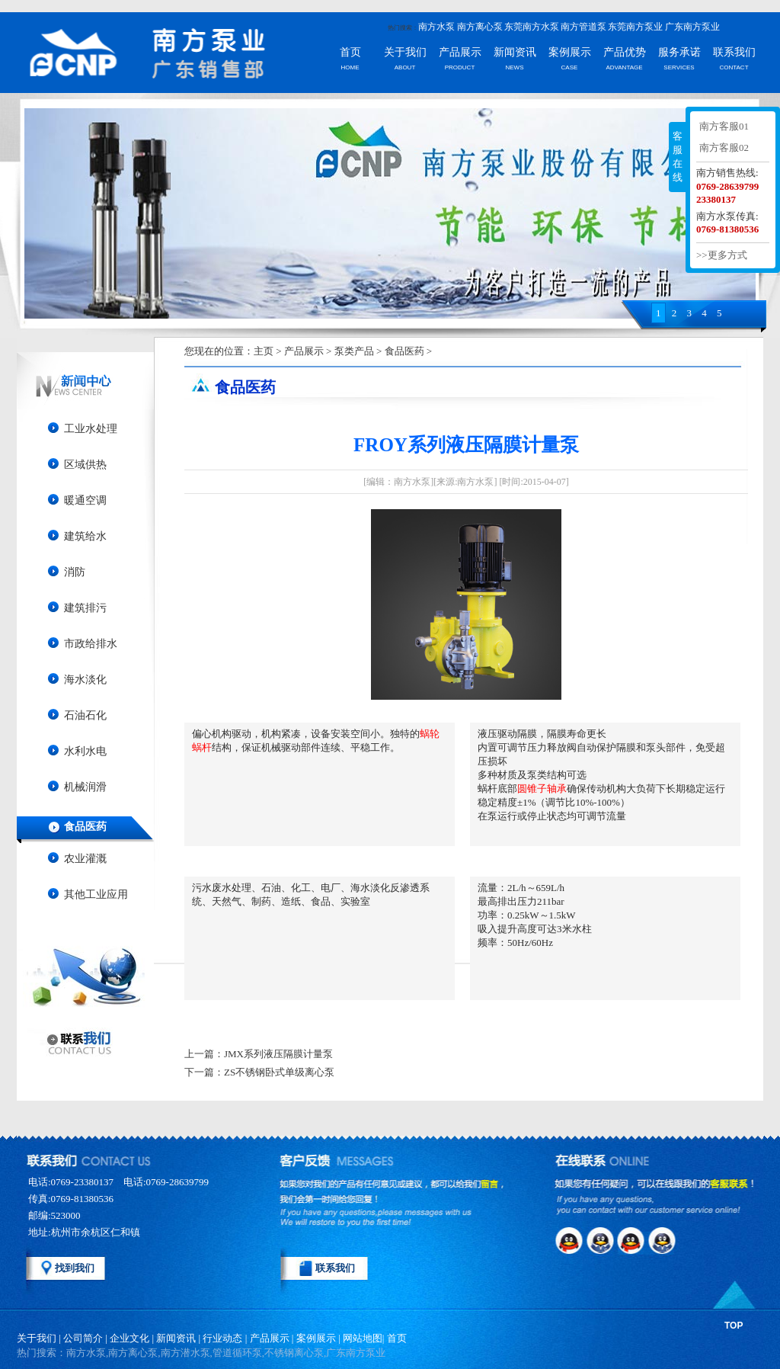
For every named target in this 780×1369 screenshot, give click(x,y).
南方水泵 (436, 26)
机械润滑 (85, 787)
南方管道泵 (583, 26)
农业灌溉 (85, 858)
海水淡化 (85, 679)
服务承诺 (679, 52)
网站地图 (362, 1338)
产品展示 (460, 52)
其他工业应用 (96, 894)
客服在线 (677, 156)
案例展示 (569, 52)
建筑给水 (85, 536)
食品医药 (85, 826)
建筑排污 (85, 608)
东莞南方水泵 (531, 26)
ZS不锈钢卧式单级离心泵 (279, 1072)
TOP (733, 1325)
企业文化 (129, 1338)
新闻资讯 (515, 52)
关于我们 (405, 52)
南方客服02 (724, 147)
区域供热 (85, 464)
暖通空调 (85, 500)
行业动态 (222, 1338)
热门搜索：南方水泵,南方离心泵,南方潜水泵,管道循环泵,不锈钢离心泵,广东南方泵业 (201, 1352)
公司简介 (83, 1338)
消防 (74, 572)
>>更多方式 (721, 255)
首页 (350, 52)
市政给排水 (90, 643)
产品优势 (624, 52)
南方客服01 (724, 126)
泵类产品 (354, 351)
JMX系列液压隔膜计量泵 (278, 1054)
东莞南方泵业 (635, 26)
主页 (263, 351)
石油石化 (85, 715)
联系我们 (734, 52)
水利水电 (85, 751)
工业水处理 (90, 428)
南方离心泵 (480, 26)
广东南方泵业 (692, 26)
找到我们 (74, 1268)
